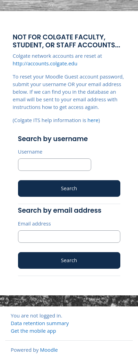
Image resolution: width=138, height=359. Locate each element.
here (92, 120)
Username (30, 151)
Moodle (49, 349)
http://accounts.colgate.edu (45, 63)
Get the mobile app (33, 330)
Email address (34, 223)
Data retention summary (40, 323)
